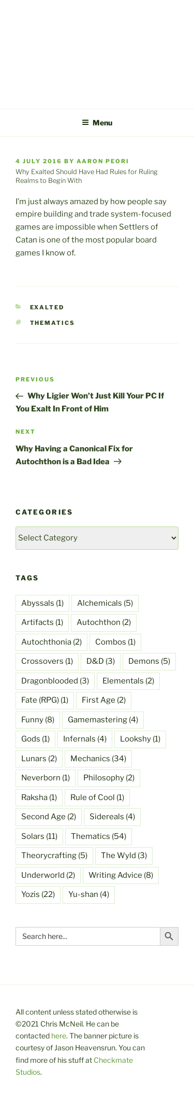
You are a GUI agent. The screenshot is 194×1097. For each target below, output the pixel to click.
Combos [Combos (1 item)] (115, 642)
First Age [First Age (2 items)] (104, 700)
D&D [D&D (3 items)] (100, 661)
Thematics (53, 322)
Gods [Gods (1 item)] (35, 739)
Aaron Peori (103, 161)
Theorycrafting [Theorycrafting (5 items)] (54, 855)
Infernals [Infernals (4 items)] (85, 739)
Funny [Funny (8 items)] (37, 719)
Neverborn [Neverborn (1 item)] (45, 777)
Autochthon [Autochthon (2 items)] (104, 622)
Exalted (47, 307)
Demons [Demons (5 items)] (149, 661)
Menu (97, 122)
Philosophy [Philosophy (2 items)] (109, 777)
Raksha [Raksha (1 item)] (39, 797)
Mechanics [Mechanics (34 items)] (98, 758)
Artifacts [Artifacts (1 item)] (42, 622)
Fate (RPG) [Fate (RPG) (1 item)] (44, 700)
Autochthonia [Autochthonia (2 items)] (51, 642)
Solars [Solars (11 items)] (39, 836)
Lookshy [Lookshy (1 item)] (140, 739)
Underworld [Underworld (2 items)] (48, 875)
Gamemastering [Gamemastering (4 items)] (103, 719)
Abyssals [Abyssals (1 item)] (42, 603)
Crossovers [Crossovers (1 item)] (47, 661)
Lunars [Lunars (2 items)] (39, 758)
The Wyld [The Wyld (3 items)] (124, 855)
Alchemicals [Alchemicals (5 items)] (105, 603)
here (58, 1035)
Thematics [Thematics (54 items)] (98, 836)
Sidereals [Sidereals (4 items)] (112, 816)
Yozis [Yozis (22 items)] (38, 894)
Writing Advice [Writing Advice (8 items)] (120, 875)
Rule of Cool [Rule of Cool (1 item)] (97, 797)
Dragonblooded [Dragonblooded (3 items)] (55, 681)
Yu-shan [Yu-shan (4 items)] (88, 894)
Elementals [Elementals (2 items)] (128, 681)
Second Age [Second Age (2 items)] (48, 816)
